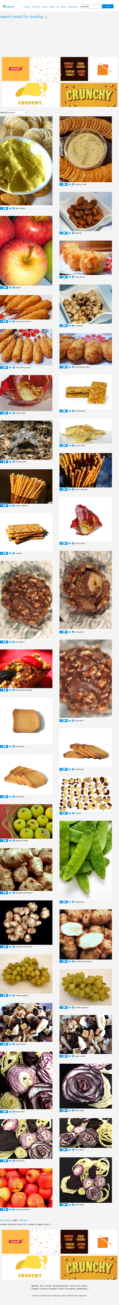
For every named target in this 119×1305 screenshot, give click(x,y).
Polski (61, 1288)
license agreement (60, 1285)
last (25, 1220)
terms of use (75, 1285)
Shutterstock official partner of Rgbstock (46, 1296)
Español (53, 1288)
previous (8, 1220)
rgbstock (8, 6)
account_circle (13, 208)
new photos (36, 7)
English (35, 1288)
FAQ (58, 7)
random (52, 7)
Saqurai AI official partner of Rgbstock (74, 1296)
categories (27, 7)
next (21, 1220)
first (1, 1220)
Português (70, 1288)
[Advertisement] (59, 38)
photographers (73, 7)
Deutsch (44, 1288)
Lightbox (35, 1285)
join (107, 6)
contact (63, 7)
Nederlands (82, 1288)
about (84, 1285)
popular (45, 7)
